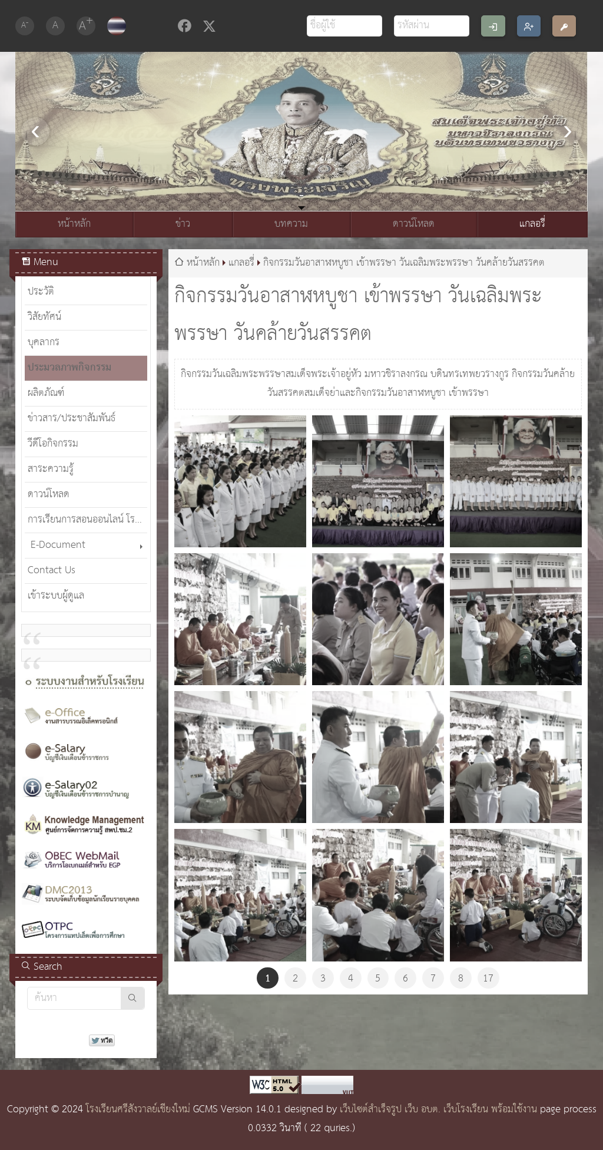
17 (488, 979)
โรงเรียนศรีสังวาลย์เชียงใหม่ (138, 1110)
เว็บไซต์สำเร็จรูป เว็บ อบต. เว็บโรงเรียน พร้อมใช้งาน (438, 1110)
